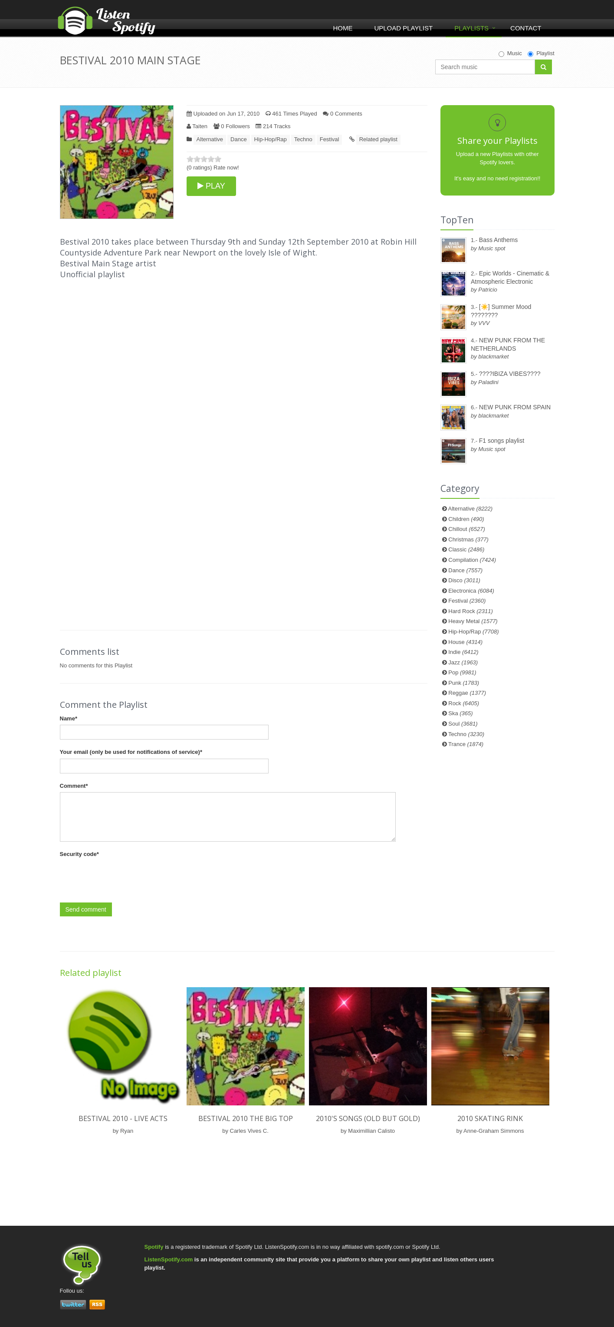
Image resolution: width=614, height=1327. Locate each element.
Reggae (467, 693)
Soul (462, 723)
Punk (463, 683)
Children (466, 519)
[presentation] (126, 878)
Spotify (154, 1247)
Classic (466, 549)
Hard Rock (470, 611)
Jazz (463, 662)
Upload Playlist (403, 28)
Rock (463, 703)
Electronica (471, 590)
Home (342, 28)
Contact (525, 28)
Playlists (471, 28)
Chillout (466, 529)
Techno (303, 139)
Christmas (468, 539)
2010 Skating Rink (490, 1118)
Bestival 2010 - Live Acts (123, 1118)
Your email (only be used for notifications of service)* (131, 752)
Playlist (541, 53)
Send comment (86, 909)
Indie (463, 652)
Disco (464, 580)
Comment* (74, 786)
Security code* (79, 854)
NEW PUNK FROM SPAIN (515, 407)
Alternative (210, 139)
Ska (460, 713)
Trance (465, 744)
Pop (462, 672)
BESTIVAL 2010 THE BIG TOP (245, 1118)
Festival (329, 139)
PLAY (211, 186)
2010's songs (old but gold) (368, 1118)
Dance (238, 139)
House (465, 642)
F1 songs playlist (501, 440)
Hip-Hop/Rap (270, 139)
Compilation (472, 560)
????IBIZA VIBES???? (510, 373)
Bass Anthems (498, 239)
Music (510, 53)
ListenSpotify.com (168, 1259)
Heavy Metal (472, 621)
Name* (68, 718)
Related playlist (378, 139)
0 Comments (342, 113)
